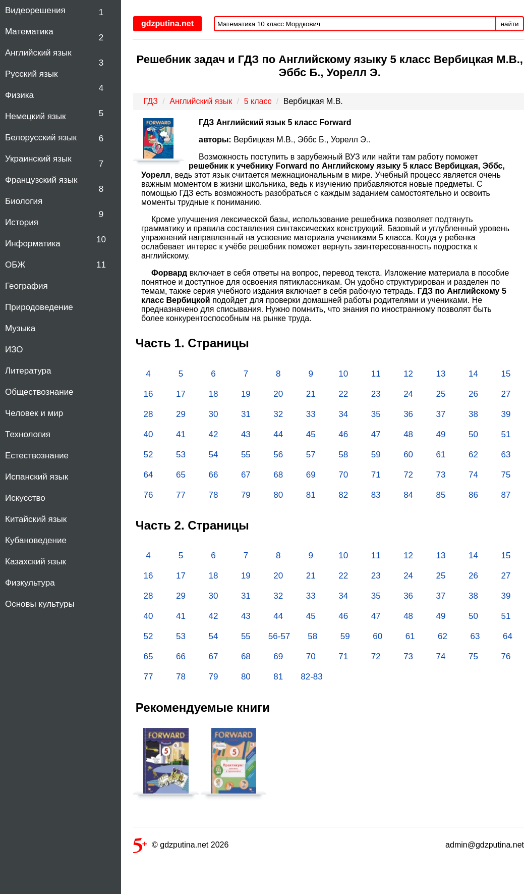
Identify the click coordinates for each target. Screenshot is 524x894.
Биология (23, 201)
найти (510, 24)
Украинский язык (38, 159)
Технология (27, 434)
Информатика (33, 243)
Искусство (25, 498)
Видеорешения (35, 10)
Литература (28, 371)
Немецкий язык (35, 116)
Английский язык (38, 53)
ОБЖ (15, 265)
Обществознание (39, 392)
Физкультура (30, 583)
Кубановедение (36, 540)
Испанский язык (36, 477)
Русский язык (31, 74)
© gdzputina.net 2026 (180, 846)
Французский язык (41, 180)
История (21, 222)
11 (101, 265)
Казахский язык (35, 561)
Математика (29, 31)
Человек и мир (34, 413)
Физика (19, 95)
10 (101, 239)
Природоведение (39, 307)
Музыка (20, 328)
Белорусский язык (41, 137)
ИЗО (14, 349)
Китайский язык (36, 519)
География (26, 286)
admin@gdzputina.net (484, 844)
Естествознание (37, 455)
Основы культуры (40, 604)
